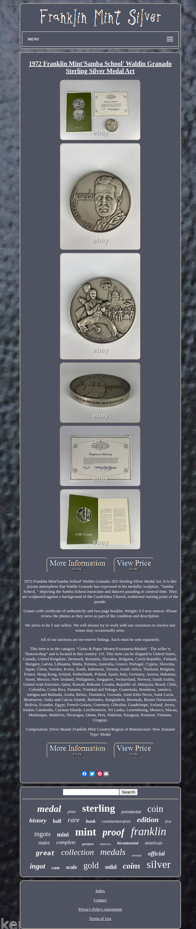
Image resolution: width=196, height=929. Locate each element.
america (105, 844)
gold (91, 865)
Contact (100, 900)
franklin (148, 831)
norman (137, 855)
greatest (87, 844)
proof (114, 832)
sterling (98, 808)
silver (159, 864)
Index (100, 890)
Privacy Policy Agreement (100, 909)
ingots (42, 834)
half (57, 821)
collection (77, 852)
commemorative (116, 821)
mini (63, 834)
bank (91, 821)
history (38, 820)
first (168, 821)
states (44, 842)
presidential (131, 812)
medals (113, 852)
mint (85, 832)
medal (49, 808)
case (56, 867)
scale (71, 867)
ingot (37, 866)
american (153, 842)
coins (131, 866)
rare (73, 820)
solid (111, 867)
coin (155, 809)
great (45, 853)
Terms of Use (100, 918)
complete (66, 842)
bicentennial (127, 843)
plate (72, 811)
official (156, 853)
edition (148, 819)
